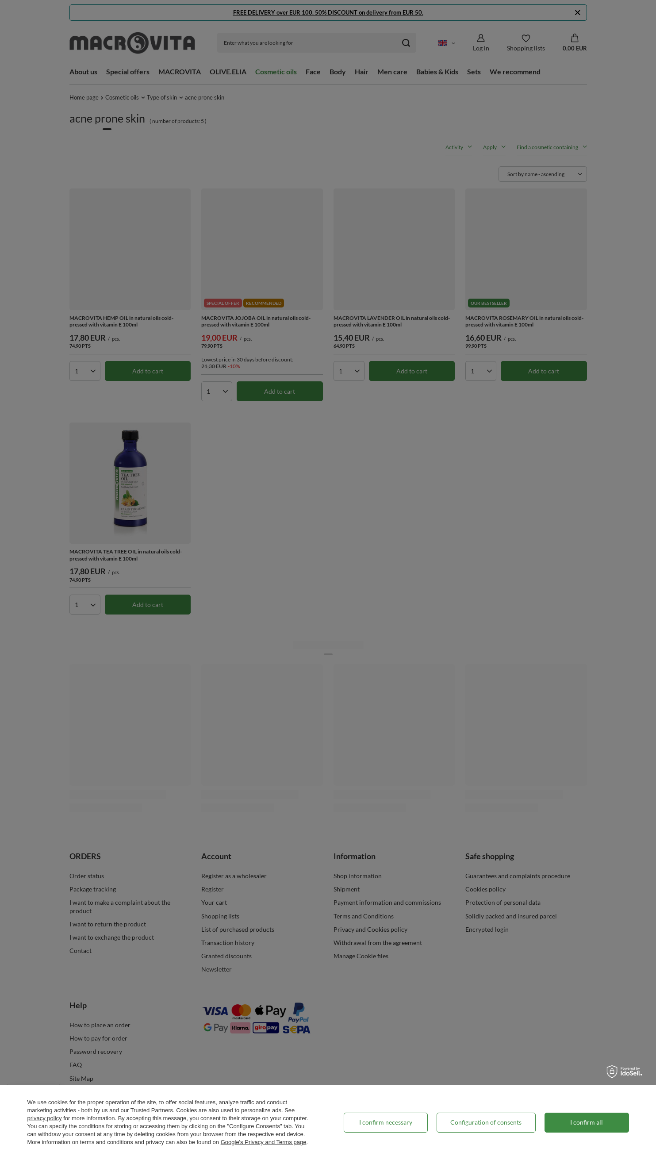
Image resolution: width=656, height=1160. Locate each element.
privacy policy (44, 1118)
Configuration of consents (486, 1122)
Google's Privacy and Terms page (264, 1142)
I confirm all (586, 1122)
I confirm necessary (385, 1122)
